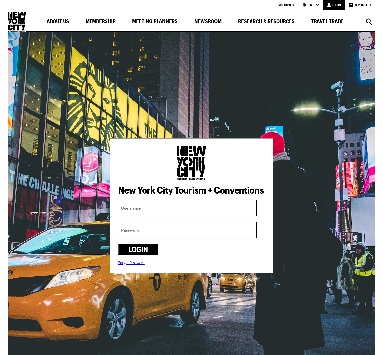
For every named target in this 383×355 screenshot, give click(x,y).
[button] (58, 22)
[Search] (369, 22)
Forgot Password (131, 263)
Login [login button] (138, 249)
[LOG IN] (334, 5)
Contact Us (360, 5)
